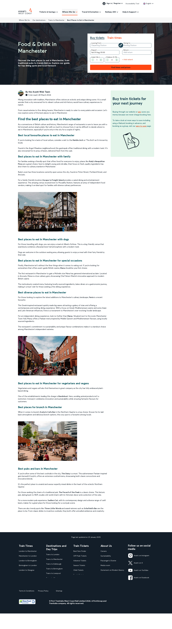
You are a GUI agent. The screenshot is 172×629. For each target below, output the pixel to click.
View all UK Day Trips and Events (56, 593)
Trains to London (52, 555)
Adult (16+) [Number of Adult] (95, 57)
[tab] (98, 38)
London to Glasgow (26, 570)
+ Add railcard (127, 59)
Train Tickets (81, 545)
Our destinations (39, 20)
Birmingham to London (28, 565)
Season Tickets (79, 565)
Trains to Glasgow (53, 578)
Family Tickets (78, 575)
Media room (105, 565)
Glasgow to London (26, 575)
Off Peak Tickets (80, 556)
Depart (94, 50)
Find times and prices (120, 67)
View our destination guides (57, 588)
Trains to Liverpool (53, 573)
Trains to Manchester (56, 20)
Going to (127, 43)
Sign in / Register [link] (112, 3)
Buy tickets (97, 37)
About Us (106, 545)
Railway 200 (110, 12)
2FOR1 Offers (78, 584)
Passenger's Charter (108, 561)
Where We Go (68, 12)
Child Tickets (78, 570)
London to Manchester (28, 551)
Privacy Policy (43, 606)
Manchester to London (28, 556)
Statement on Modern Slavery (112, 570)
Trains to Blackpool (53, 583)
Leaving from (96, 43)
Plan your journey (80, 589)
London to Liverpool (27, 580)
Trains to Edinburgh (53, 564)
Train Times (26, 545)
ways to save (141, 126)
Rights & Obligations (109, 584)
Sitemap (59, 606)
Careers (104, 551)
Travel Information (90, 12)
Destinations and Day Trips (56, 547)
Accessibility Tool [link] (132, 3)
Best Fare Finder (79, 551)
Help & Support (129, 12)
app (139, 112)
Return (126, 50)
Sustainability (106, 556)
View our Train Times (27, 584)
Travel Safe (105, 575)
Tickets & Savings (47, 12)
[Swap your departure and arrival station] (120, 45)
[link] (147, 3)
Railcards (76, 580)
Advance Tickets (79, 561)
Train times (114, 37)
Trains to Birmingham (54, 569)
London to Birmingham (28, 561)
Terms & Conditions (26, 606)
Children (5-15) (111, 57)
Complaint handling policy (111, 580)
